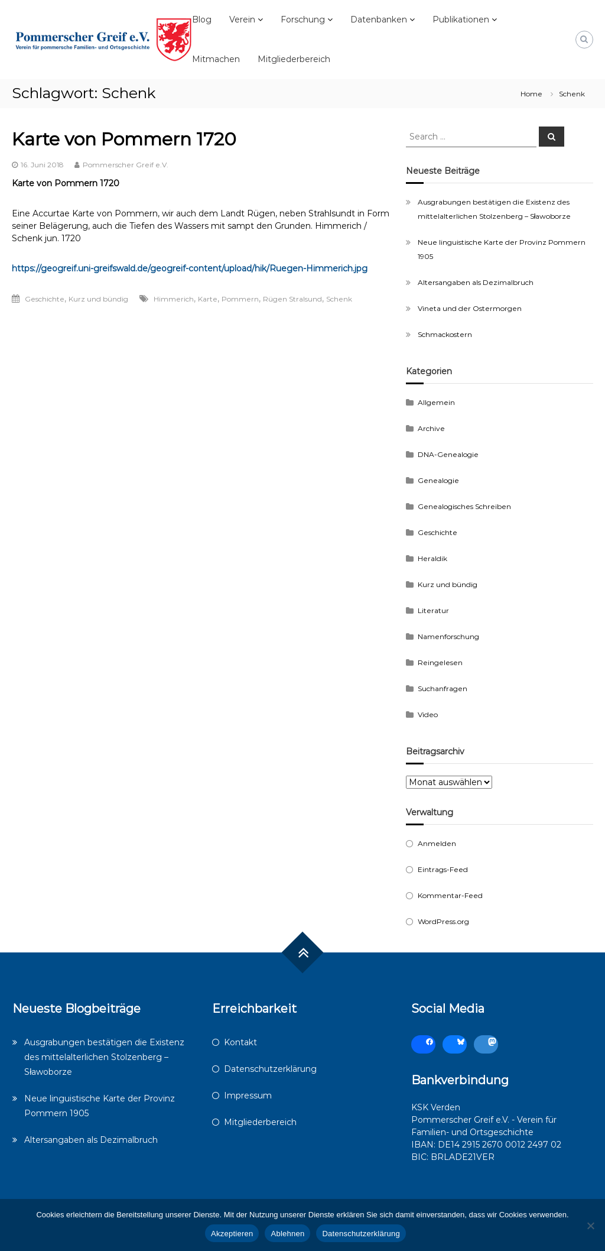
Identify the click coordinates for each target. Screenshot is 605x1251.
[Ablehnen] (590, 1225)
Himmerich (174, 298)
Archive (431, 428)
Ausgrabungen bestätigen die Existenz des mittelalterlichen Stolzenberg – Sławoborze (104, 1057)
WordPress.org (443, 921)
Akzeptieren (232, 1233)
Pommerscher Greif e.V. (125, 164)
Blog (202, 19)
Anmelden (437, 843)
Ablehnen (287, 1233)
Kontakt (240, 1042)
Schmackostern (445, 334)
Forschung (303, 19)
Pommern (240, 298)
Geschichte (44, 298)
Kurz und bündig (98, 298)
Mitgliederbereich (294, 59)
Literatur (433, 610)
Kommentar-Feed (450, 895)
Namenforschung (448, 636)
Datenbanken (378, 19)
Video (428, 714)
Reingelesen (440, 662)
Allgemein (436, 402)
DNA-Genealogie (448, 454)
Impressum (248, 1095)
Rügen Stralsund (292, 298)
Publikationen (460, 19)
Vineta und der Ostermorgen (470, 308)
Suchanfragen (442, 688)
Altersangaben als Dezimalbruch (476, 282)
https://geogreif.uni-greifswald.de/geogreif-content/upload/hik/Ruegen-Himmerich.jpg (189, 268)
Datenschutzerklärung (270, 1069)
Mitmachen (216, 59)
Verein (242, 19)
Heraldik (432, 558)
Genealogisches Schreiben (464, 506)
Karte (207, 298)
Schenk (339, 298)
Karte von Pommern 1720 (124, 139)
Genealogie (438, 480)
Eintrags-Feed (443, 869)
